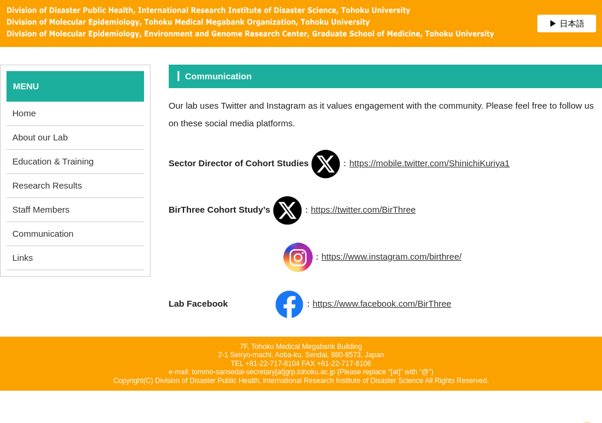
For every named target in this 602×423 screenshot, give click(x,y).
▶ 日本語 (566, 23)
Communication (42, 234)
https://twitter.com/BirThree (363, 209)
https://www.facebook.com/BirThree (382, 303)
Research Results (47, 185)
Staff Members (40, 209)
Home (24, 113)
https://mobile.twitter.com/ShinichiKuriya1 (429, 163)
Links (22, 258)
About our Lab (40, 137)
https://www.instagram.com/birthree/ (391, 256)
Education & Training (52, 161)
